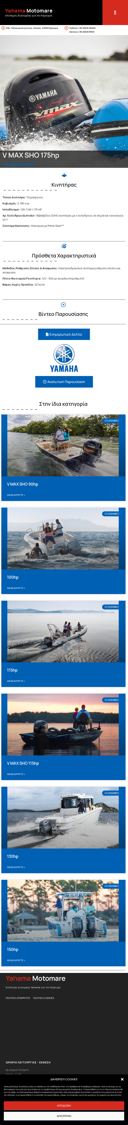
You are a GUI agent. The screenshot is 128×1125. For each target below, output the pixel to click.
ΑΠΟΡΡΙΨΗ (64, 1116)
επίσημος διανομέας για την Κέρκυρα (28, 15)
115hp (12, 670)
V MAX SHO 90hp (22, 484)
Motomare (29, 10)
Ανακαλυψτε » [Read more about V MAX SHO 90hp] (16, 495)
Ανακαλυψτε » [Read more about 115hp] (16, 681)
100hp (12, 577)
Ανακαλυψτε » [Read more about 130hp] (16, 867)
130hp (12, 856)
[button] (122, 1079)
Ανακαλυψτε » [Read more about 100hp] (16, 588)
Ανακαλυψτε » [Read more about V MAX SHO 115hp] (16, 774)
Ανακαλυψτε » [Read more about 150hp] (16, 960)
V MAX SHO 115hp (23, 763)
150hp (12, 949)
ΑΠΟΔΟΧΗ (64, 1106)
